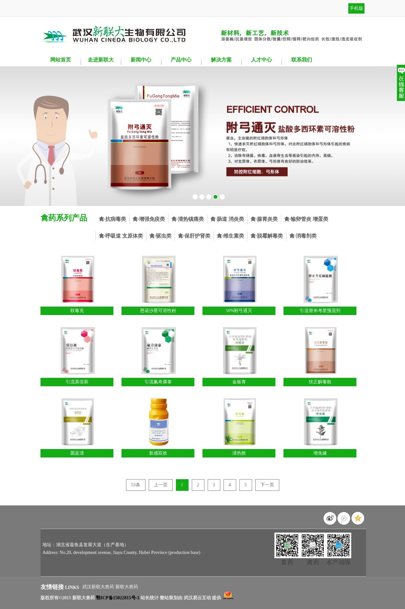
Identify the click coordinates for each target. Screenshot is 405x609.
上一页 (161, 484)
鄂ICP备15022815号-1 (117, 597)
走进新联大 (101, 59)
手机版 (356, 8)
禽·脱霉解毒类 (266, 236)
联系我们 (301, 59)
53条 (135, 484)
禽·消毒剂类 (303, 236)
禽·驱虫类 (160, 236)
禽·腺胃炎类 (264, 219)
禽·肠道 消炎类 (227, 219)
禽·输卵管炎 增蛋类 (306, 219)
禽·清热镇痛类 (187, 219)
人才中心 (261, 59)
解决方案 (221, 59)
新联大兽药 (126, 586)
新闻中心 (141, 59)
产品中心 (181, 59)
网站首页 (60, 59)
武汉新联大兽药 (98, 586)
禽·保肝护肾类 (194, 236)
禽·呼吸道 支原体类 (121, 236)
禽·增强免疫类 (149, 219)
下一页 (267, 484)
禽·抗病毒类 (112, 219)
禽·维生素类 (230, 236)
